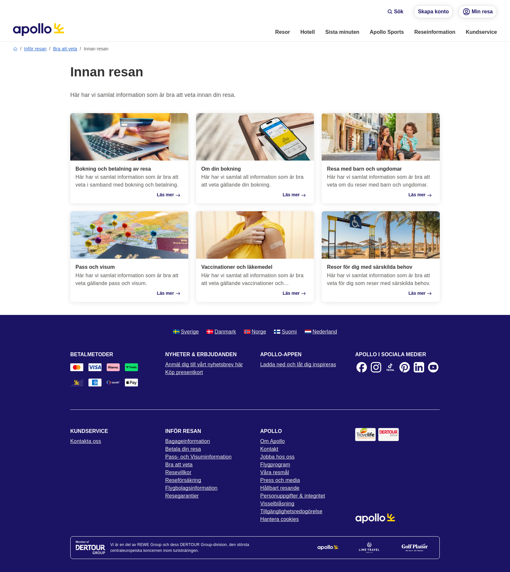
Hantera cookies (279, 519)
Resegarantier (182, 496)
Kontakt (269, 449)
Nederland (321, 331)
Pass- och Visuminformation (198, 457)
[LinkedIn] (418, 367)
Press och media (280, 480)
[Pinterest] (404, 367)
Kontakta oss (85, 441)
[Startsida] (38, 29)
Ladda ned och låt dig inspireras (298, 364)
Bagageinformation (187, 441)
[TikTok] (390, 367)
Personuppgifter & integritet (292, 496)
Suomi (285, 331)
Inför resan (35, 48)
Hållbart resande (280, 488)
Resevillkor (178, 472)
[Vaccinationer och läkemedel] (255, 256)
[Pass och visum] (129, 256)
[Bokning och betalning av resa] (129, 158)
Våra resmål (274, 472)
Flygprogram (275, 464)
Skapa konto (433, 11)
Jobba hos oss (277, 457)
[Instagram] (375, 367)
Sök (395, 11)
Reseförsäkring (183, 480)
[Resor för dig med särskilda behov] (381, 256)
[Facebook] (361, 367)
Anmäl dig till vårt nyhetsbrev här (204, 364)
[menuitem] (282, 32)
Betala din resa (183, 449)
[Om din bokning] (255, 158)
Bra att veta (65, 48)
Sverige (186, 331)
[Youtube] (433, 367)
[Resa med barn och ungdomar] (381, 158)
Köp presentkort (184, 372)
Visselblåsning (277, 503)
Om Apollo (272, 441)
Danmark (221, 331)
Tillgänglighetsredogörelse (291, 511)
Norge (255, 331)
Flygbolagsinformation (191, 488)
